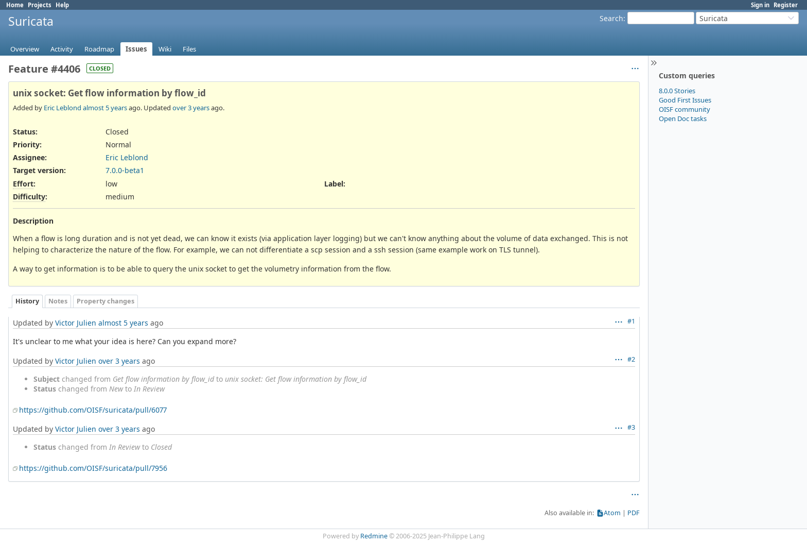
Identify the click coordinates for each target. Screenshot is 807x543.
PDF (633, 512)
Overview (24, 49)
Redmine (374, 536)
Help (62, 5)
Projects (39, 5)
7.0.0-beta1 (125, 170)
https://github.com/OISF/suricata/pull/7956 (93, 468)
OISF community (684, 109)
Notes (57, 301)
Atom (612, 512)
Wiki (165, 49)
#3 (631, 427)
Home (15, 5)
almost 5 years (105, 107)
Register (786, 5)
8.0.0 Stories (677, 90)
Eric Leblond (62, 107)
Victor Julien (75, 323)
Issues (136, 49)
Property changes (105, 301)
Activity (61, 49)
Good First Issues (685, 100)
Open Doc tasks (683, 118)
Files (189, 49)
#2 (631, 359)
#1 (631, 321)
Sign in (760, 5)
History (27, 301)
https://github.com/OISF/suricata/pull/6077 (93, 410)
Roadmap (99, 49)
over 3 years (190, 107)
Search (611, 18)
